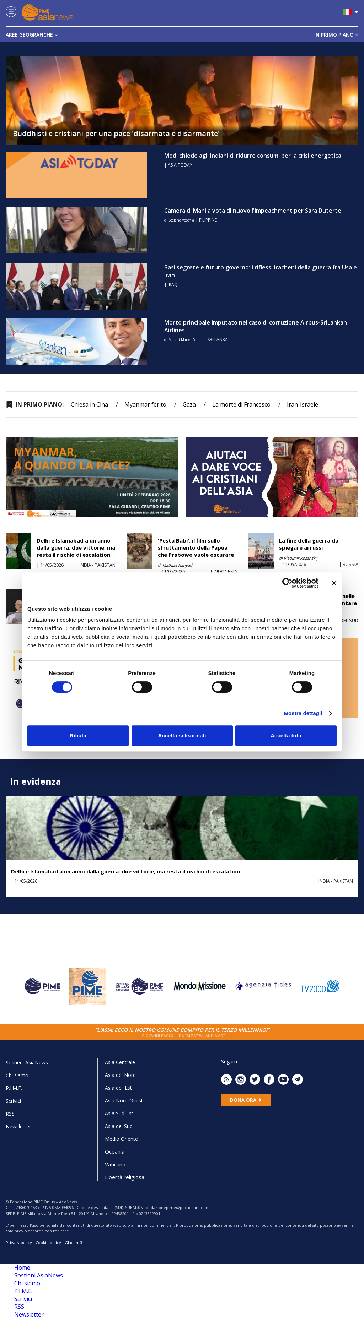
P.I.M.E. (14, 1088)
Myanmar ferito (145, 404)
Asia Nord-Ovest (124, 1100)
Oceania (114, 1151)
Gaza (189, 404)
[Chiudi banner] (334, 583)
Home (22, 1267)
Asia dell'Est (118, 1087)
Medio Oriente (121, 1138)
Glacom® (74, 1242)
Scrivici (13, 1100)
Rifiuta (78, 735)
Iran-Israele (302, 404)
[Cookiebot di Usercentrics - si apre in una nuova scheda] (287, 583)
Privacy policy (19, 1242)
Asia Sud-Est (119, 1113)
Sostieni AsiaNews (27, 1062)
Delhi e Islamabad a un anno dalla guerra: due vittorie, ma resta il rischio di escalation (76, 547)
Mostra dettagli (303, 713)
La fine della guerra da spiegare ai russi (308, 544)
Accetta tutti (286, 735)
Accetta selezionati (182, 735)
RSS (10, 1113)
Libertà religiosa (124, 1177)
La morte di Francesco (241, 404)
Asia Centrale (120, 1062)
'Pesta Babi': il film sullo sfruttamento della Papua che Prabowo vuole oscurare (196, 547)
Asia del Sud (119, 1126)
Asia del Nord (120, 1075)
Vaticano (115, 1164)
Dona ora (246, 1099)
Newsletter (18, 1126)
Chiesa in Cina (89, 404)
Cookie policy (48, 1242)
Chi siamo (17, 1075)
